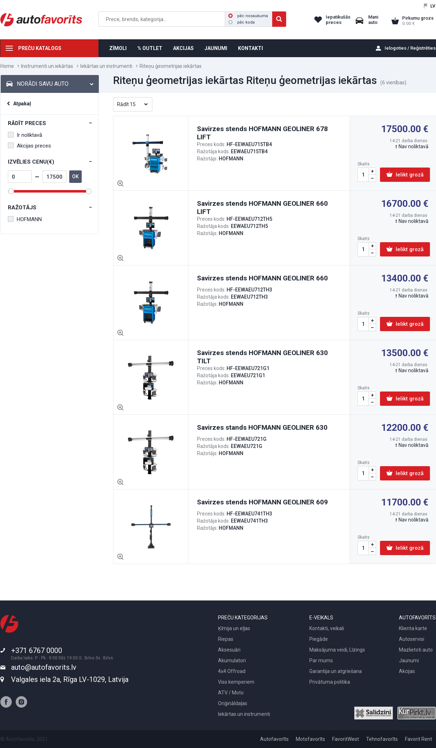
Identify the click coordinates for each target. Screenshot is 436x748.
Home (7, 66)
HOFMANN (25, 219)
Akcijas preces (29, 146)
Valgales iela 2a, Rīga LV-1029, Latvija (69, 679)
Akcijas (407, 671)
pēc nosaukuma (248, 16)
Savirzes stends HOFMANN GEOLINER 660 (262, 278)
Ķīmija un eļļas (234, 628)
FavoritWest (345, 739)
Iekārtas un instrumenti (106, 66)
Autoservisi (411, 639)
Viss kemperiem (236, 682)
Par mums (321, 660)
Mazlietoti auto (416, 650)
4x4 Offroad (231, 671)
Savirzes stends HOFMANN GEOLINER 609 (262, 502)
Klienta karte (413, 628)
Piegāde (318, 639)
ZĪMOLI (118, 48)
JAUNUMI (215, 48)
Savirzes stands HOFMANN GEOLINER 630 (262, 427)
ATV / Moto (231, 692)
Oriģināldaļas (232, 703)
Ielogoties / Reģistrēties (410, 48)
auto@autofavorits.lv (43, 667)
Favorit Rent (418, 739)
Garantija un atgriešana (335, 671)
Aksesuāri (229, 650)
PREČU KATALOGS (39, 48)
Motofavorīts (310, 739)
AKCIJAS (183, 48)
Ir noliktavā (25, 135)
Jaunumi (409, 660)
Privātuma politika (329, 682)
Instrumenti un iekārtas (47, 66)
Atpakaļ (22, 103)
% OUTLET (149, 48)
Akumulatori (232, 660)
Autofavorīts (274, 739)
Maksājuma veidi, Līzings (337, 650)
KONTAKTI (250, 48)
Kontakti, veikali (326, 628)
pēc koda (241, 22)
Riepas (225, 639)
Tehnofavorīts (382, 739)
